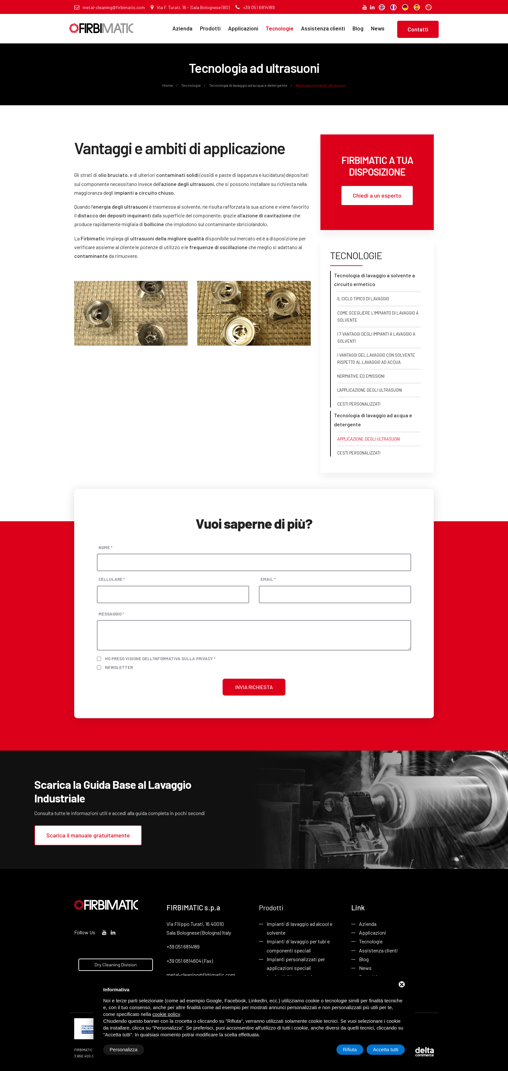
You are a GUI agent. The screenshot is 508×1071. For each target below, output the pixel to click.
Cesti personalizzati (358, 404)
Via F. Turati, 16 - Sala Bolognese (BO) (190, 7)
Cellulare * (111, 579)
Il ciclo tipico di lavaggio (363, 298)
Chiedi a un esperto (377, 195)
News (378, 28)
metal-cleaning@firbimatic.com (109, 7)
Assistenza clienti (323, 28)
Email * (268, 579)
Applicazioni (243, 28)
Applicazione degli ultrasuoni (368, 439)
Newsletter (119, 667)
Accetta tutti (385, 1049)
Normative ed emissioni (361, 376)
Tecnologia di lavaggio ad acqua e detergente (248, 85)
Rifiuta (350, 1049)
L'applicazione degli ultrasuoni (369, 390)
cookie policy (166, 1014)
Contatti (418, 29)
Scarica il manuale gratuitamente (88, 835)
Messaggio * (111, 613)
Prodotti (210, 28)
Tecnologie (280, 28)
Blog (358, 28)
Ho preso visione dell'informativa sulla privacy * (160, 658)
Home (168, 85)
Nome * (105, 547)
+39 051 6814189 (255, 7)
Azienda (182, 28)
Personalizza (124, 1049)
